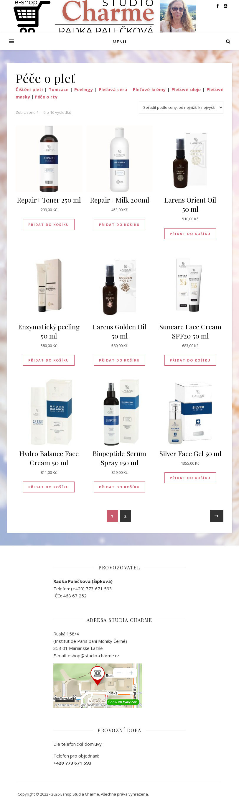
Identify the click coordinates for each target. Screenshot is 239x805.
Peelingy (83, 89)
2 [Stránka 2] (125, 516)
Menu (119, 42)
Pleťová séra (113, 89)
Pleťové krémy (149, 89)
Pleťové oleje (186, 89)
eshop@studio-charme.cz (93, 655)
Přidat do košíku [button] (48, 224)
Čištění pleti (29, 89)
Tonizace (58, 89)
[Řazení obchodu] (181, 107)
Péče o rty (46, 97)
